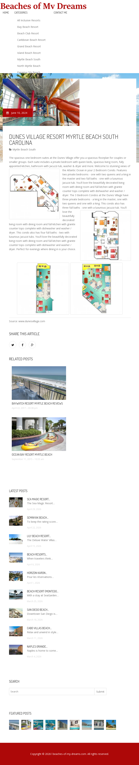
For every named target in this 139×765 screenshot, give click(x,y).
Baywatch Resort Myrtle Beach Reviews (37, 403)
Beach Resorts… (37, 554)
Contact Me (60, 12)
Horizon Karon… (37, 573)
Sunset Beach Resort (29, 92)
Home (6, 12)
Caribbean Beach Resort (31, 40)
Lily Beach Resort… (39, 536)
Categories (21, 12)
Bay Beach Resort (27, 27)
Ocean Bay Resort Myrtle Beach (32, 454)
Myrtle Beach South (28, 59)
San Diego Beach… (38, 609)
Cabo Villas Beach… (39, 628)
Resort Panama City (29, 85)
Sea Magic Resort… (38, 499)
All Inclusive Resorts (28, 20)
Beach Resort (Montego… (42, 591)
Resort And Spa (26, 79)
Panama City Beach (28, 72)
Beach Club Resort (28, 33)
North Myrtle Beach (28, 66)
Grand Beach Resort (29, 46)
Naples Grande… (37, 646)
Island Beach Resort (29, 53)
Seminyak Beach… (38, 517)
